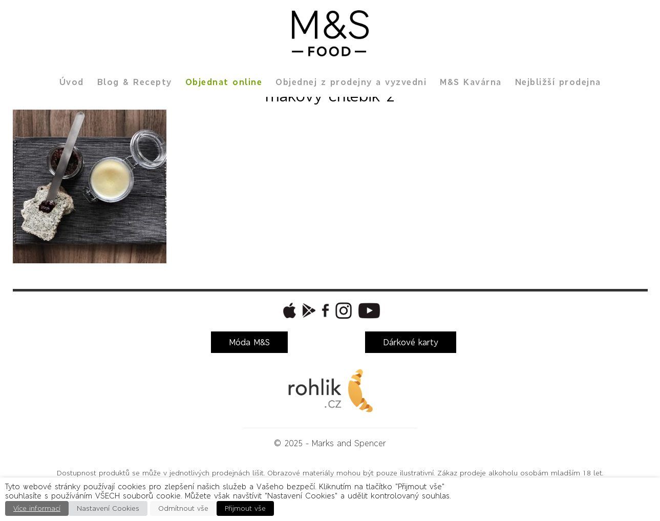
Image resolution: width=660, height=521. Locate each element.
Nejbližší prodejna (558, 82)
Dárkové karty (410, 342)
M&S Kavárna (471, 82)
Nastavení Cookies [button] (108, 508)
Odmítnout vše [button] (183, 508)
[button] (288, 310)
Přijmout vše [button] (245, 508)
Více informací (36, 508)
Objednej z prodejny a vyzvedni (351, 82)
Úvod (71, 82)
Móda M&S (249, 342)
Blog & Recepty (134, 82)
